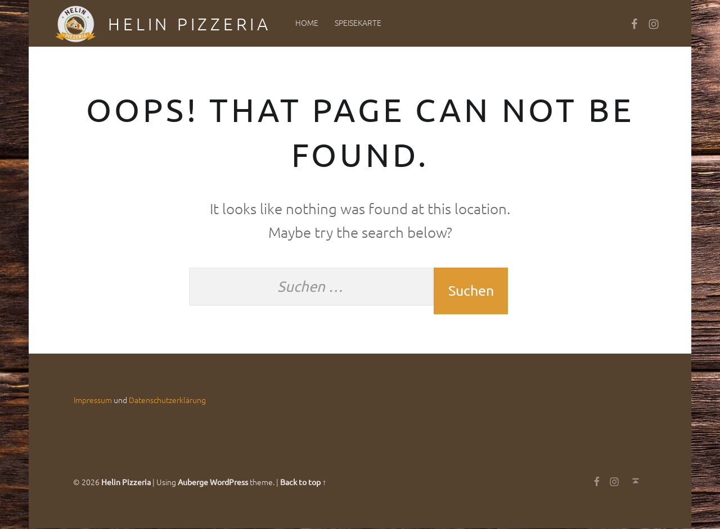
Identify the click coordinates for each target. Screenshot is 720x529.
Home (306, 22)
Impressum (93, 400)
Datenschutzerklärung (167, 400)
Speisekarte (358, 22)
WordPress (229, 482)
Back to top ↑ (303, 482)
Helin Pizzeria (189, 23)
